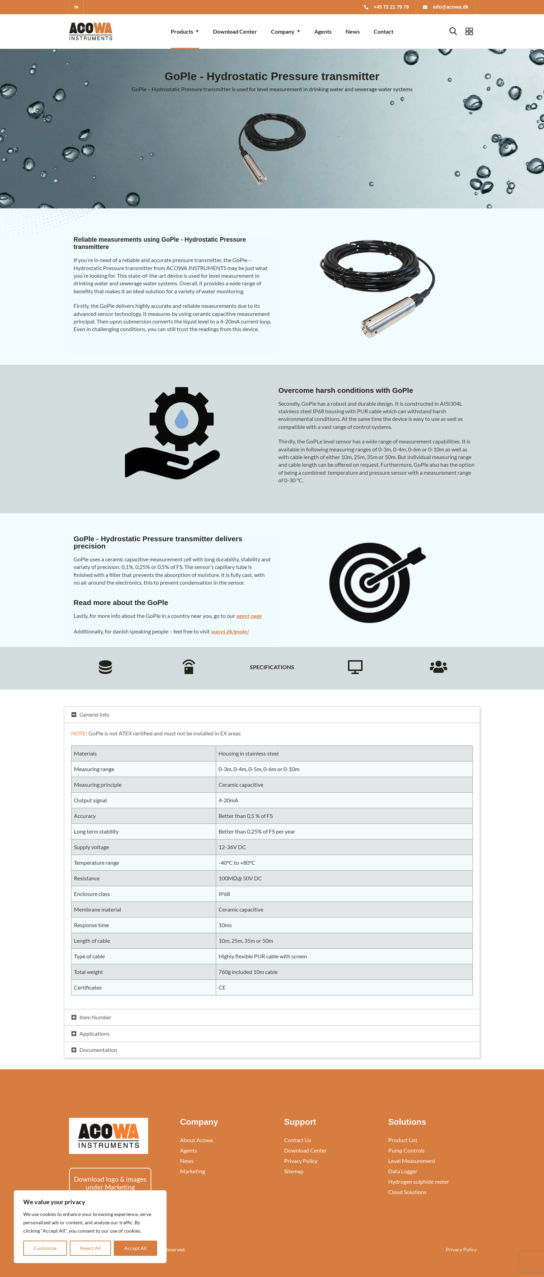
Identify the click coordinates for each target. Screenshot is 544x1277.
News (353, 31)
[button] (272, 715)
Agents (323, 31)
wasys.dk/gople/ (231, 631)
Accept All (135, 1248)
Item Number (95, 1017)
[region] (90, 1226)
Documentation (98, 1049)
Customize (45, 1248)
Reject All (90, 1248)
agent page (249, 615)
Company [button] (283, 31)
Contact (383, 31)
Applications (94, 1033)
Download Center (235, 31)
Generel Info (94, 714)
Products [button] (182, 31)
